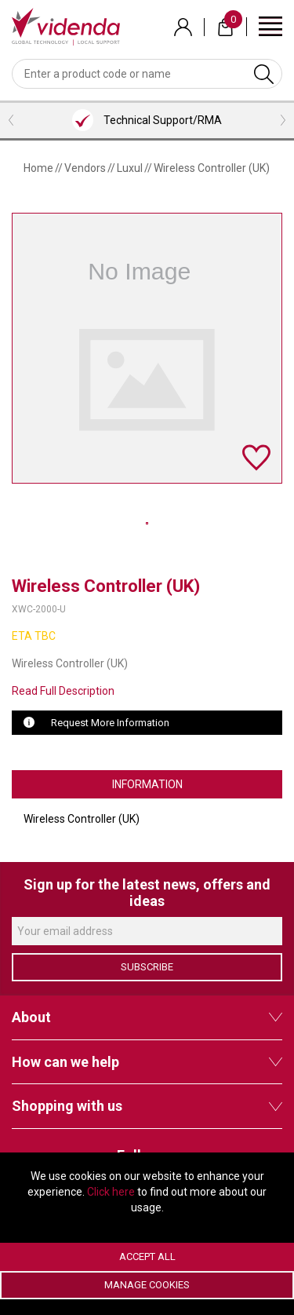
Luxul (130, 168)
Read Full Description (63, 691)
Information (147, 784)
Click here (111, 1191)
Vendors (85, 168)
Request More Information (110, 723)
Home (38, 168)
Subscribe (147, 967)
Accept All (147, 1256)
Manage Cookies (147, 1285)
